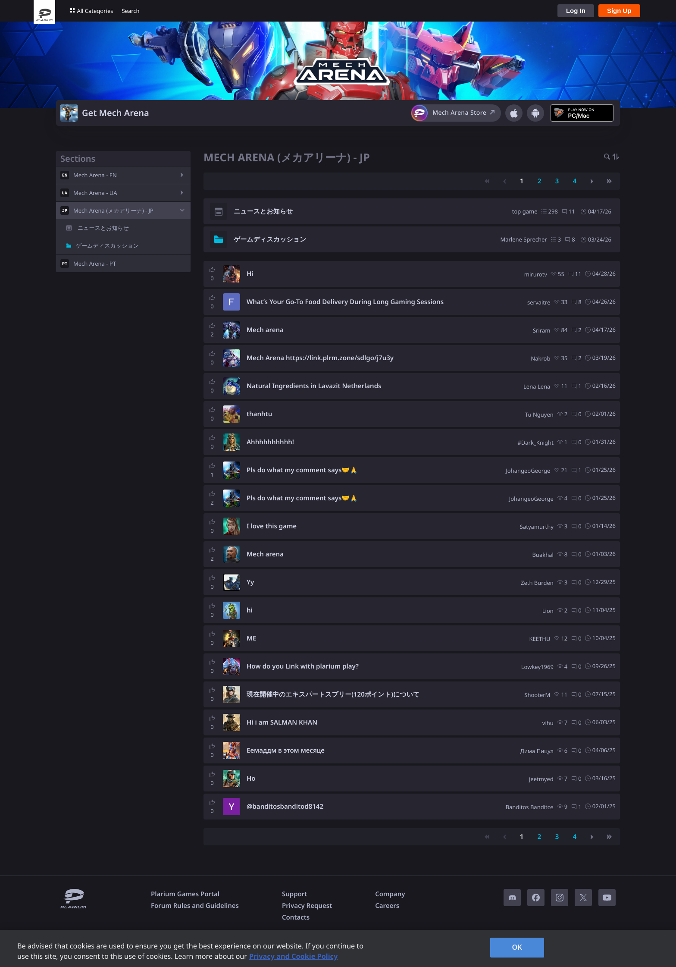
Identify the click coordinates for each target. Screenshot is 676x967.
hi (250, 610)
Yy (250, 582)
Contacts (296, 917)
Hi (250, 274)
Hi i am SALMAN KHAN (282, 722)
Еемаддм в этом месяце (286, 750)
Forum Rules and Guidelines (195, 905)
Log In (575, 10)
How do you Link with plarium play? (303, 666)
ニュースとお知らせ (103, 228)
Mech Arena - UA (95, 193)
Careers (387, 905)
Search (130, 11)
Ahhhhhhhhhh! (270, 442)
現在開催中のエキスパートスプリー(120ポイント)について (333, 694)
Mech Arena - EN (95, 175)
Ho (251, 778)
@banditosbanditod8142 (285, 806)
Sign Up (619, 10)
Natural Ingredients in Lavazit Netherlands (314, 386)
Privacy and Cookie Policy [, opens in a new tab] (293, 956)
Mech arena (265, 330)
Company (390, 894)
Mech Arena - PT (94, 263)
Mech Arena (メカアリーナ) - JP (113, 210)
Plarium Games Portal (185, 894)
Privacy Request (307, 905)
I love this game (272, 526)
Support (294, 894)
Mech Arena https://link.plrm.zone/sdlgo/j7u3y (320, 358)
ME (251, 638)
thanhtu (259, 414)
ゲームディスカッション (107, 245)
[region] (338, 948)
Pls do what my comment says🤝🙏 (302, 470)
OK (517, 947)
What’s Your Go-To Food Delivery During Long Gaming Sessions (345, 302)
